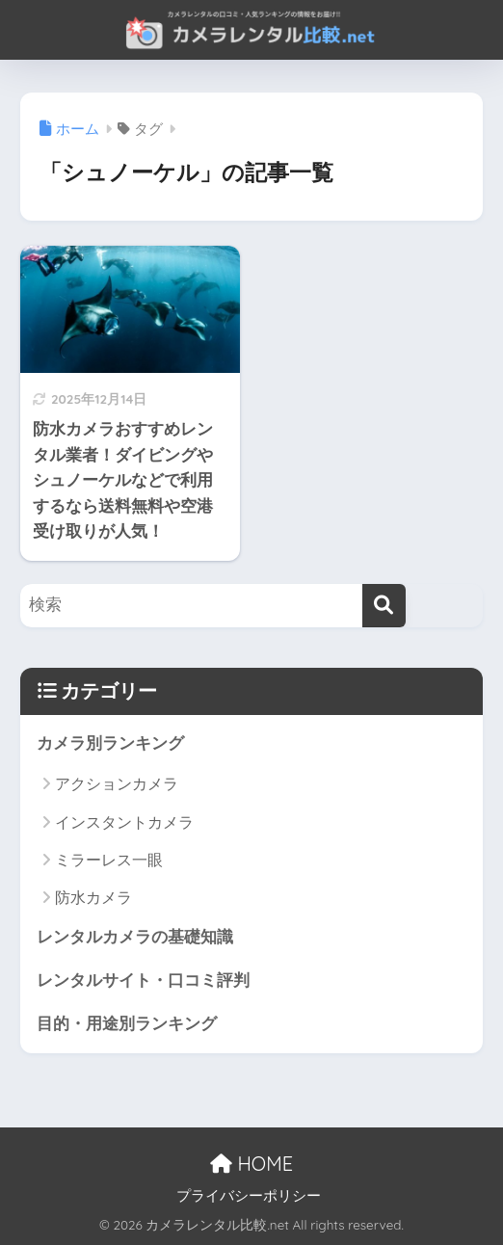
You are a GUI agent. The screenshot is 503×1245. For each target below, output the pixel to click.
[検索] (384, 605)
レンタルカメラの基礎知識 (135, 937)
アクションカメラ (116, 784)
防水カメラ (93, 897)
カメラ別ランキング (110, 743)
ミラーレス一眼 (109, 860)
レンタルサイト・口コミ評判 (143, 980)
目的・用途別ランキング (127, 1024)
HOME (251, 1164)
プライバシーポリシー (248, 1196)
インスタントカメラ (124, 822)
